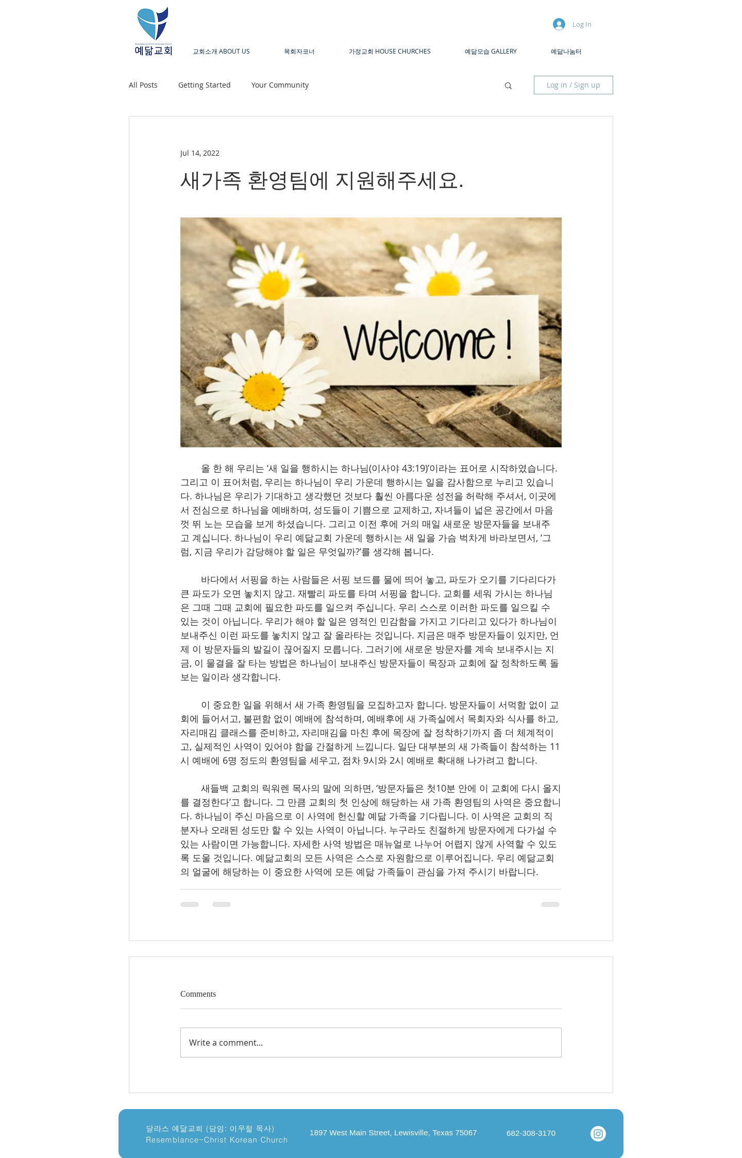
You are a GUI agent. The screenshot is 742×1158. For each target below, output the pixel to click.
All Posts (143, 85)
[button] (230, 51)
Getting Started (204, 85)
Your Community (280, 85)
